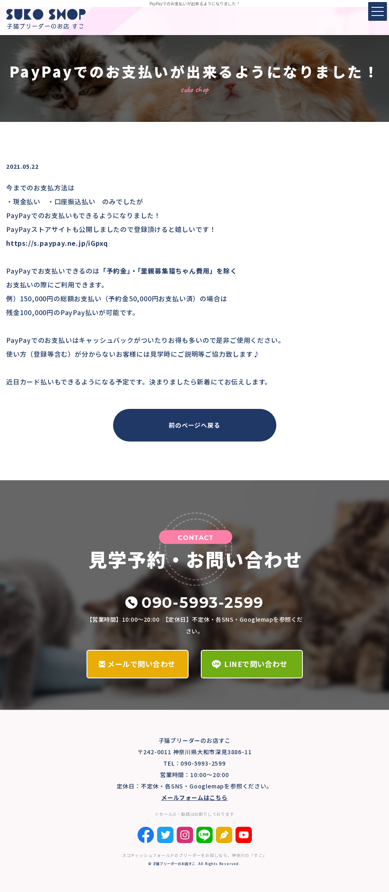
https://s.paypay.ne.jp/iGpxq (57, 243)
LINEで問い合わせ (255, 663)
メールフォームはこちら (194, 797)
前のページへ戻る (194, 425)
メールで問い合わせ (141, 663)
